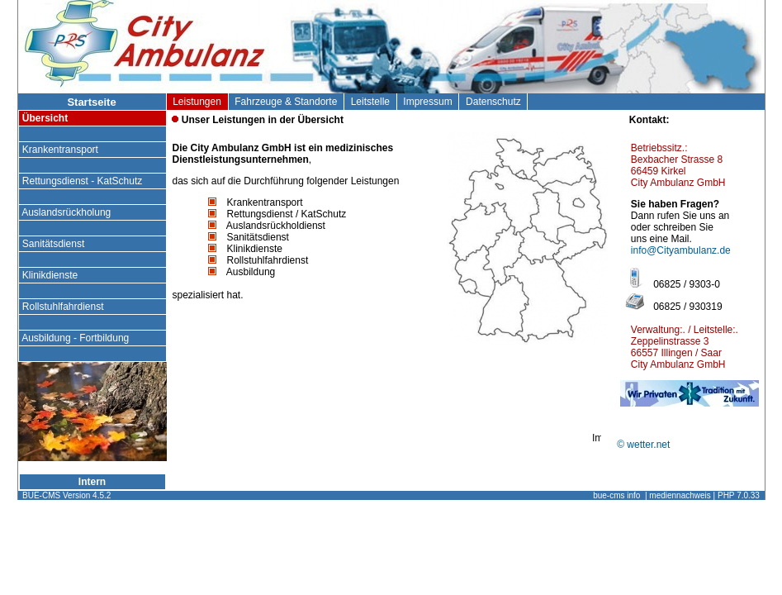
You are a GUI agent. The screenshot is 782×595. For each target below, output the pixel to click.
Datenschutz (493, 101)
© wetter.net (643, 444)
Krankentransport (61, 149)
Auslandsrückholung (67, 212)
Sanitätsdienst (54, 244)
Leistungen (197, 101)
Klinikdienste (50, 275)
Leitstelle (370, 101)
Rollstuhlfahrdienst (63, 306)
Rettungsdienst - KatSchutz (82, 181)
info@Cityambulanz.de (681, 250)
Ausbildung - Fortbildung (76, 338)
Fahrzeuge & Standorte (286, 101)
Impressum (428, 101)
